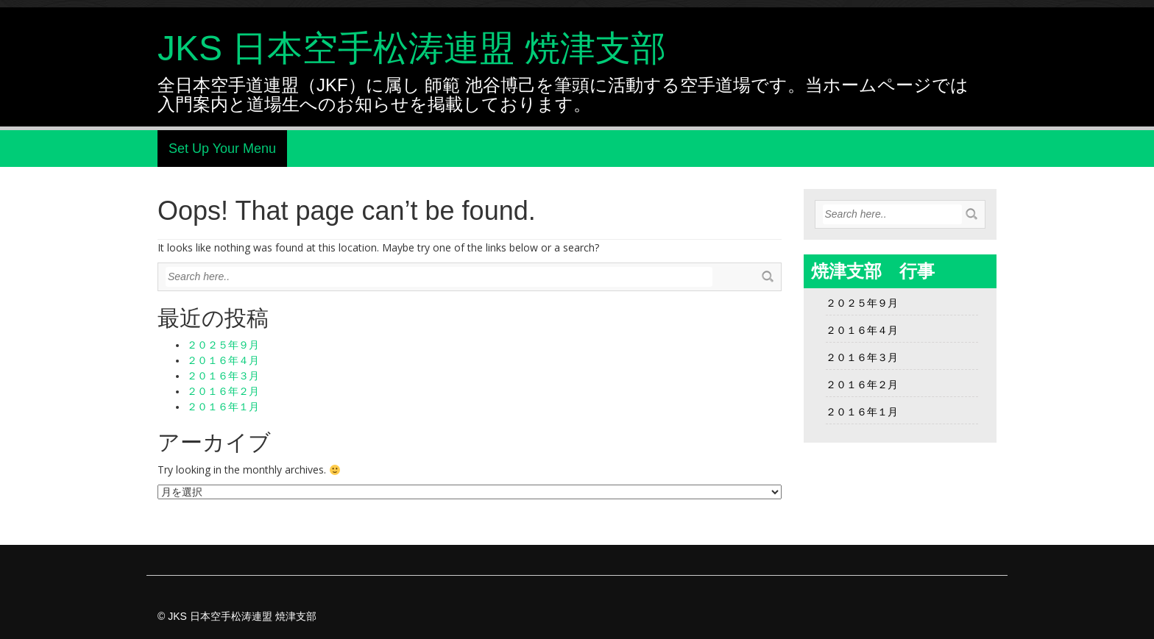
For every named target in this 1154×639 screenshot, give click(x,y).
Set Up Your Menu (222, 148)
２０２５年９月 (223, 345)
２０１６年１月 (223, 407)
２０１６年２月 (223, 391)
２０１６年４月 (223, 360)
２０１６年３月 (223, 376)
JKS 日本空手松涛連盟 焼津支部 (411, 48)
